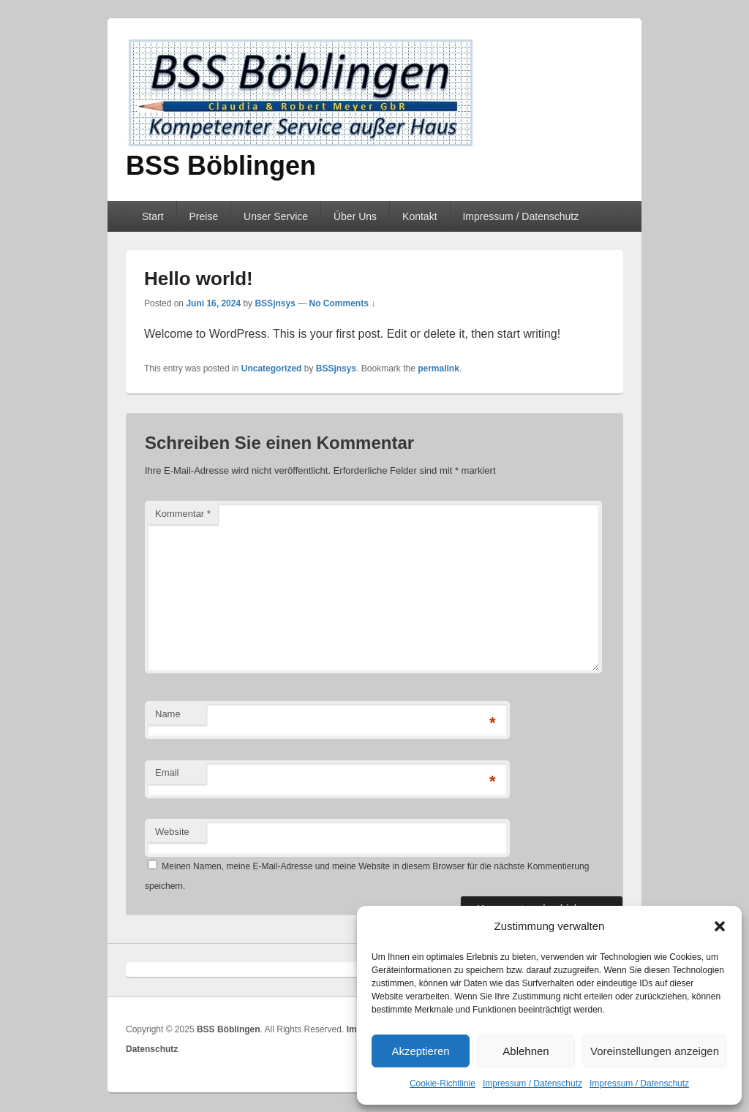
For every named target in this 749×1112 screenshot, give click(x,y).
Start (153, 216)
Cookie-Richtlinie (442, 1083)
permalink (438, 368)
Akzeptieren (420, 1051)
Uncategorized (271, 368)
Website (172, 831)
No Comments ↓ (342, 303)
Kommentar (183, 513)
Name (168, 713)
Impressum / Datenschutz (532, 1083)
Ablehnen (526, 1051)
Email (167, 772)
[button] (719, 926)
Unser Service (276, 216)
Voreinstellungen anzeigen (654, 1051)
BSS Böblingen (221, 166)
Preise (203, 216)
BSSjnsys (275, 303)
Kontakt (419, 216)
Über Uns (355, 216)
